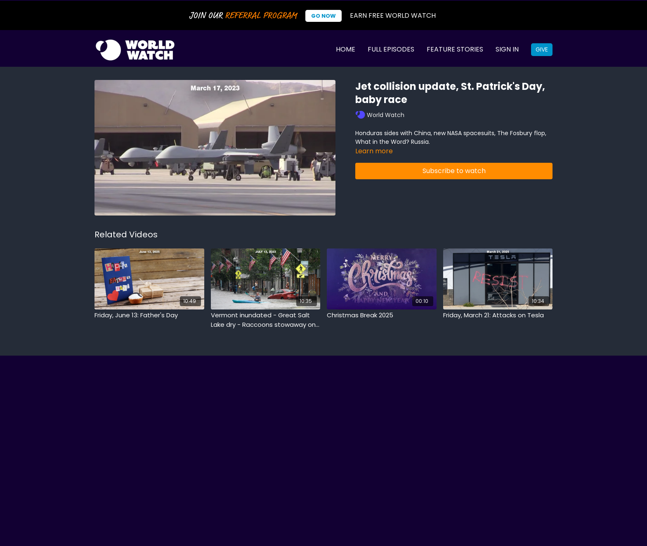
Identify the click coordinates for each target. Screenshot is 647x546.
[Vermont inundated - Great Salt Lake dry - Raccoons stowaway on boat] (266, 320)
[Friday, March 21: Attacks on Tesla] (498, 315)
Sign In (507, 49)
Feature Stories (455, 49)
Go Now (323, 16)
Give (542, 49)
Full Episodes (391, 49)
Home (345, 49)
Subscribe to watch (454, 171)
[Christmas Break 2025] (382, 315)
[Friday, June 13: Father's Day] (149, 315)
